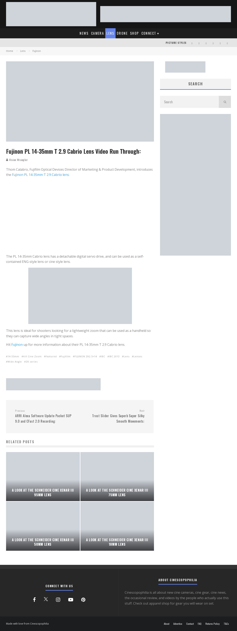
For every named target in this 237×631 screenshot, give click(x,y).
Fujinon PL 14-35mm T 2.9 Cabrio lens (40, 174)
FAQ (199, 624)
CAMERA (97, 33)
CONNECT (148, 33)
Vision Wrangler (17, 160)
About (166, 624)
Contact (190, 624)
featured (51, 356)
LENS (110, 33)
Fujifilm (66, 356)
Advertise (177, 624)
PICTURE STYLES (176, 42)
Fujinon (17, 344)
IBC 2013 (114, 356)
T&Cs (226, 624)
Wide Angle (15, 361)
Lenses (138, 356)
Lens (127, 356)
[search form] (189, 102)
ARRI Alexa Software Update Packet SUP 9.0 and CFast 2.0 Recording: (46, 416)
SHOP (134, 33)
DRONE (122, 33)
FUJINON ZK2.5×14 (86, 356)
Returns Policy (212, 624)
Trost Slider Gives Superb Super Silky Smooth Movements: (113, 416)
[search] (225, 102)
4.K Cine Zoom (32, 356)
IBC (103, 356)
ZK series (32, 361)
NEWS (84, 33)
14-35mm (13, 356)
